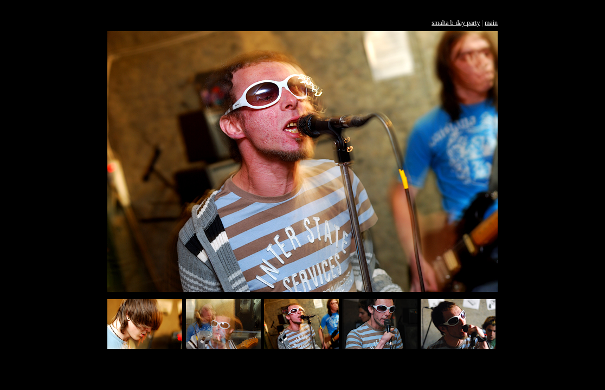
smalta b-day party (456, 23)
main (491, 23)
